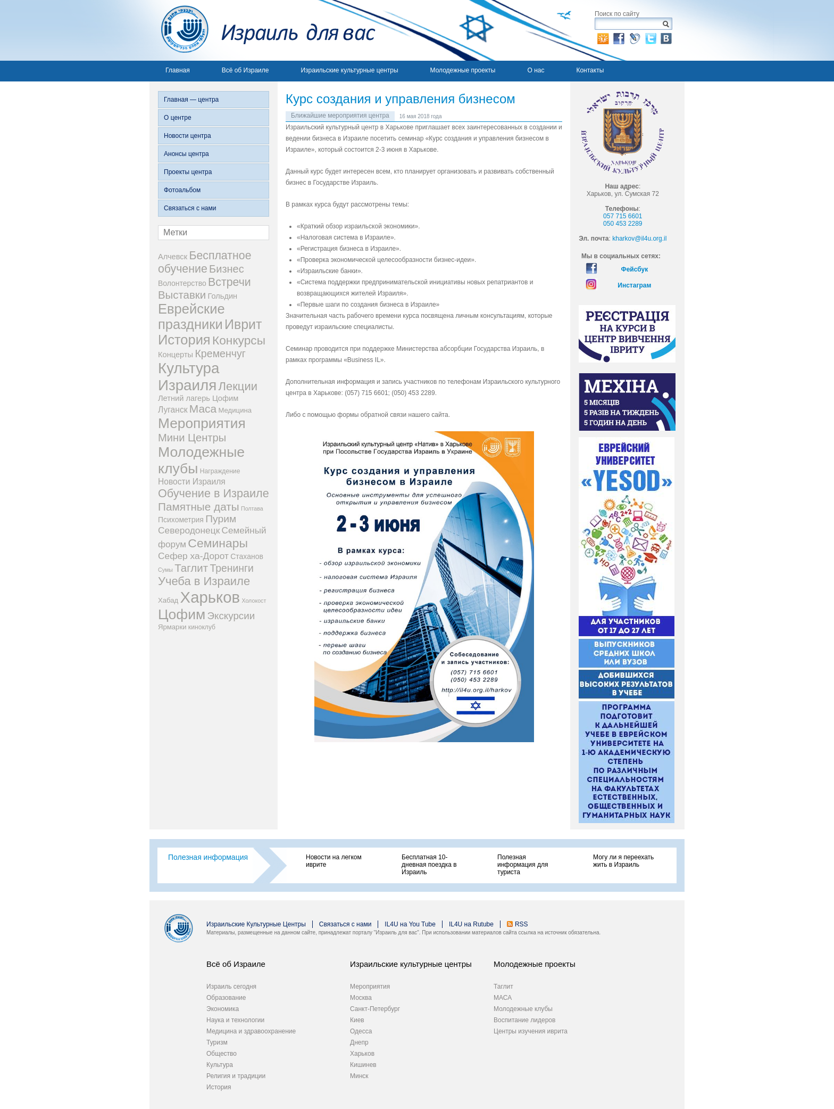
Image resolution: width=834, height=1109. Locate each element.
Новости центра (187, 135)
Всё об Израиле (245, 70)
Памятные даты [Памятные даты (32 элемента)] (198, 506)
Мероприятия (370, 986)
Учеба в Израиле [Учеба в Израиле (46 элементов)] (204, 581)
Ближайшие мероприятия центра (340, 115)
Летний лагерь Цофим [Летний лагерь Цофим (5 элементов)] (198, 398)
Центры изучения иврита (531, 1031)
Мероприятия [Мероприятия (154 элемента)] (202, 423)
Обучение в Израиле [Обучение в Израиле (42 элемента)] (213, 493)
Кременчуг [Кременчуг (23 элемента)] (220, 353)
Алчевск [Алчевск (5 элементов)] (172, 256)
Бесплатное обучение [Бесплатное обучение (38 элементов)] (204, 262)
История (218, 1087)
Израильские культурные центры (349, 70)
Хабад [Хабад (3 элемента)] (168, 600)
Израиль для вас (262, 30)
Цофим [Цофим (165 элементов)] (181, 614)
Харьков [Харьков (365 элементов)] (210, 597)
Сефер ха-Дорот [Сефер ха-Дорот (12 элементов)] (193, 556)
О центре (177, 117)
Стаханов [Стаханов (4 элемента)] (246, 556)
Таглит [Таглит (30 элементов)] (191, 568)
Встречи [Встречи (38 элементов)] (229, 282)
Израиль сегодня (231, 986)
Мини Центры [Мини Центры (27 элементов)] (192, 437)
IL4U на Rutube (471, 924)
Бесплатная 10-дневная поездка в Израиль (429, 864)
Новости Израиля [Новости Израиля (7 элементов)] (192, 481)
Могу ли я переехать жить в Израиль (623, 860)
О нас (535, 70)
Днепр (359, 1042)
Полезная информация (208, 857)
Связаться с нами (190, 208)
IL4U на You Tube (410, 924)
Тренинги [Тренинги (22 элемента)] (232, 568)
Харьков (362, 1053)
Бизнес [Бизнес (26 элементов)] (226, 269)
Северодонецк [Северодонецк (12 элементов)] (189, 530)
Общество (221, 1053)
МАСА (503, 997)
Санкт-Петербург (375, 1009)
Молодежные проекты (463, 70)
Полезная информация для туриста (522, 864)
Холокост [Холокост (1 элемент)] (253, 600)
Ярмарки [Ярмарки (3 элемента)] (172, 627)
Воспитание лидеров (524, 1020)
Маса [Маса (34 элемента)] (202, 408)
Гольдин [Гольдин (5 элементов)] (222, 296)
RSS (521, 924)
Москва (361, 997)
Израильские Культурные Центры (256, 924)
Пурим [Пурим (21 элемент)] (220, 518)
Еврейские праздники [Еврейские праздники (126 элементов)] (191, 316)
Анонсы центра (186, 154)
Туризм (217, 1042)
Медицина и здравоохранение (251, 1031)
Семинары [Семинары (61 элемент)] (218, 543)
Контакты (590, 70)
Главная (177, 70)
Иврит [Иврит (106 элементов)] (243, 324)
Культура (219, 1065)
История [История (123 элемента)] (184, 339)
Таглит (503, 986)
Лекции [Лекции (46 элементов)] (238, 386)
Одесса (361, 1031)
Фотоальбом (182, 190)
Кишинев (363, 1065)
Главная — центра (191, 99)
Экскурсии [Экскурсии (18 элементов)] (231, 615)
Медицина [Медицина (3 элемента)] (235, 410)
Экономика (222, 1009)
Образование (226, 997)
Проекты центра (188, 172)
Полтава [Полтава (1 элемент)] (252, 508)
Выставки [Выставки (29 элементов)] (182, 295)
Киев (357, 1020)
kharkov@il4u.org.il (639, 238)
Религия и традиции (235, 1076)
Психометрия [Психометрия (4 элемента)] (181, 519)
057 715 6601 (622, 216)
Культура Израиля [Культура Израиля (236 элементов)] (188, 376)
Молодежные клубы (523, 1009)
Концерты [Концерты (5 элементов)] (175, 354)
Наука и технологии (235, 1020)
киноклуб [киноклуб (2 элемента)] (201, 627)
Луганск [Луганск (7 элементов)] (173, 409)
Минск (359, 1076)
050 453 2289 (622, 223)
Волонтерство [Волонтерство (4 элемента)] (182, 283)
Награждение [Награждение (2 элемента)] (220, 471)
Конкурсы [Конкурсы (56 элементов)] (238, 340)
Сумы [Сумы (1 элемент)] (165, 569)
